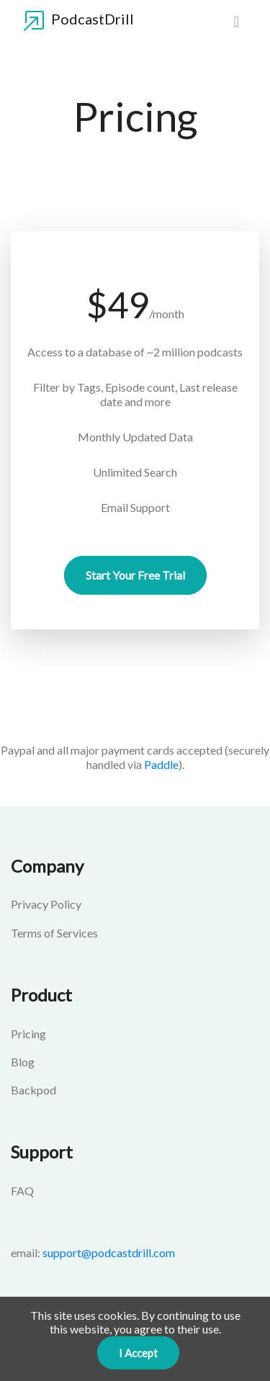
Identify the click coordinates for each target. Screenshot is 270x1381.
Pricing (28, 1033)
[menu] (236, 21)
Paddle (161, 764)
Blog (23, 1062)
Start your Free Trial (135, 575)
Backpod (33, 1090)
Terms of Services (54, 933)
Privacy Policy (46, 904)
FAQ (22, 1190)
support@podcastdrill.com (108, 1252)
